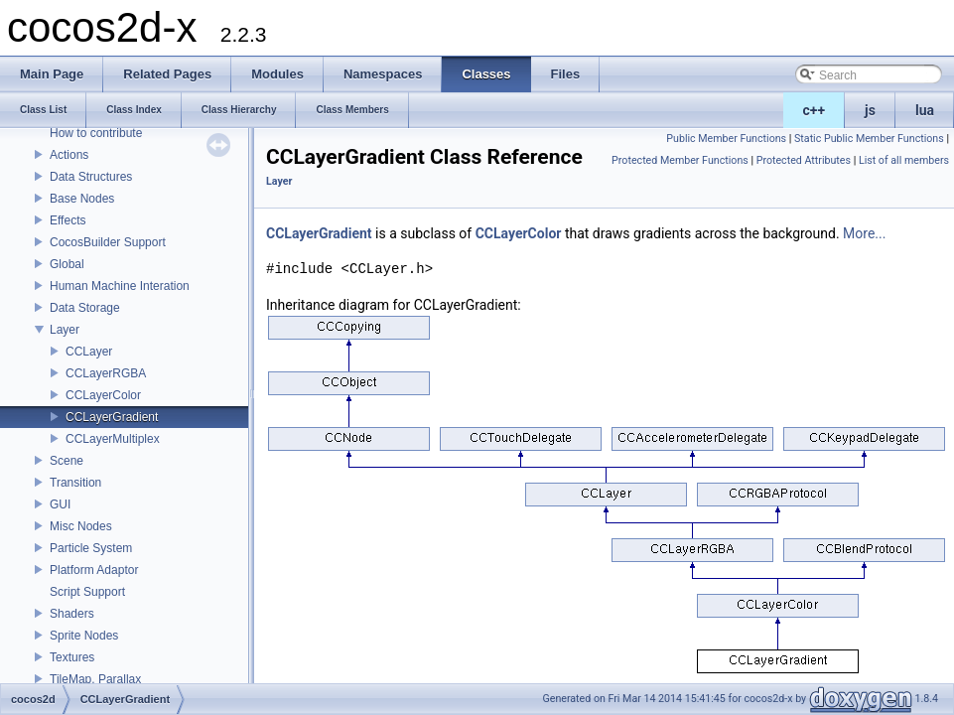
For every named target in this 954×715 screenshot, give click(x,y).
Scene (66, 461)
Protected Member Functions (680, 160)
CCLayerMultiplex (113, 439)
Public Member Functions (726, 138)
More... (864, 233)
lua (924, 110)
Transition (75, 483)
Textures (72, 657)
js (870, 110)
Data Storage (85, 308)
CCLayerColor (103, 395)
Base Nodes (82, 199)
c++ (814, 110)
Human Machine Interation (120, 286)
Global (67, 264)
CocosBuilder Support (108, 242)
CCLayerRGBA (106, 373)
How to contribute (96, 133)
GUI (60, 504)
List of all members (904, 160)
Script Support (87, 592)
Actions (69, 155)
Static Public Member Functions (869, 138)
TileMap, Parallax (95, 679)
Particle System (91, 548)
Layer (64, 330)
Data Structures (91, 177)
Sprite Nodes (84, 636)
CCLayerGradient (112, 417)
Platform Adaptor (94, 570)
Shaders (72, 614)
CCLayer (89, 351)
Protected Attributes (803, 160)
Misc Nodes (81, 526)
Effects (67, 220)
